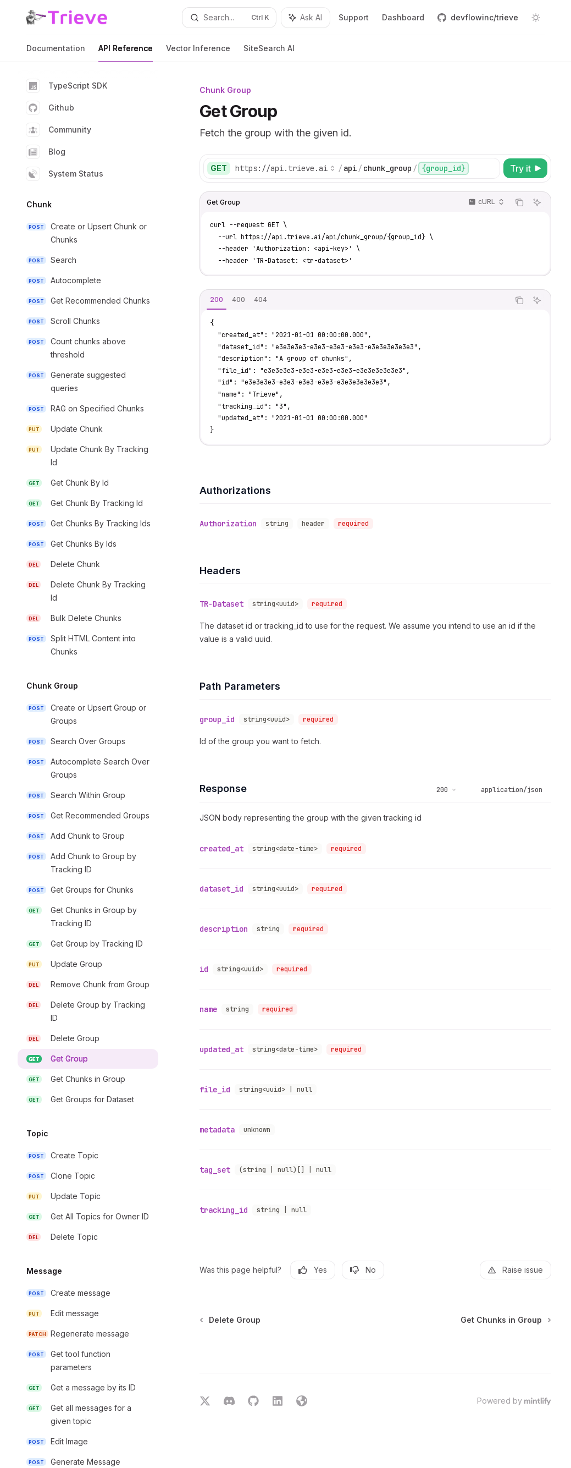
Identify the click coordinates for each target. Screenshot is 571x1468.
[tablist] (354, 300)
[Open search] (229, 18)
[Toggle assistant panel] (305, 18)
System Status (64, 173)
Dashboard (403, 17)
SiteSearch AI (269, 52)
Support (354, 17)
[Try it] (525, 168)
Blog (45, 151)
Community (58, 129)
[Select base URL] (285, 168)
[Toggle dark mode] (536, 17)
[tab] (216, 299)
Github (50, 107)
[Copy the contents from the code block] (519, 202)
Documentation (55, 52)
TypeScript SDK (66, 85)
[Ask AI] (537, 202)
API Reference (125, 52)
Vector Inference (198, 52)
